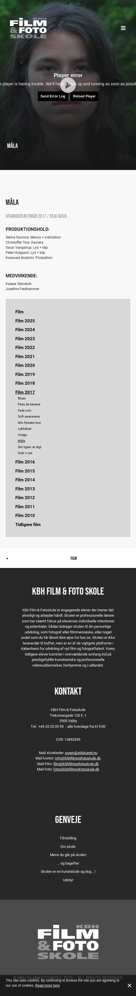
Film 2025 (25, 321)
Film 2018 (25, 383)
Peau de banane (29, 404)
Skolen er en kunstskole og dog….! (68, 871)
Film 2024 (25, 329)
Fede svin (24, 410)
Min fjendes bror (29, 422)
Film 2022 (25, 347)
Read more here (47, 986)
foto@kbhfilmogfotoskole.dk (76, 769)
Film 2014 (25, 479)
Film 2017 (25, 392)
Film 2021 (25, 356)
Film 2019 (25, 374)
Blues (22, 398)
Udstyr (68, 879)
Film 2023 (25, 338)
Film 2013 (25, 488)
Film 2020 (25, 365)
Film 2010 (25, 515)
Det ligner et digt (29, 447)
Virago (22, 435)
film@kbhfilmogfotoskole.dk (76, 763)
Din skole (68, 846)
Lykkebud (24, 428)
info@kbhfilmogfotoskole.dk (78, 758)
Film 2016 (25, 462)
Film (19, 311)
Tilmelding (68, 837)
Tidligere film (28, 524)
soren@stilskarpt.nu (81, 752)
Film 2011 (25, 506)
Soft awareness (29, 416)
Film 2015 (25, 471)
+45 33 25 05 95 (51, 726)
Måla (21, 441)
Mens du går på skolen (68, 854)
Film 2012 (25, 497)
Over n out (25, 453)
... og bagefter (68, 863)
